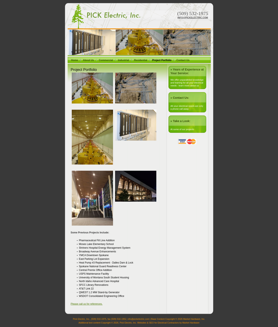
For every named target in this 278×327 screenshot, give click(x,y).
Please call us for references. (87, 303)
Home (74, 60)
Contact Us (182, 60)
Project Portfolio (161, 60)
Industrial (123, 60)
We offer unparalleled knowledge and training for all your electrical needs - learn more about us (187, 83)
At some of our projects (182, 129)
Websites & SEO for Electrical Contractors (158, 322)
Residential (140, 60)
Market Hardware (190, 322)
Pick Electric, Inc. (104, 16)
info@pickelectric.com (193, 17)
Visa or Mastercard (187, 141)
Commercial (106, 60)
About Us (88, 60)
